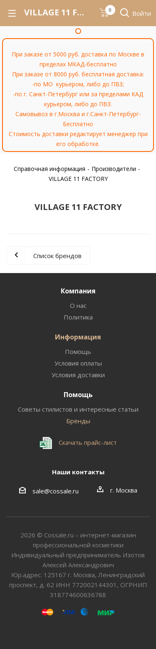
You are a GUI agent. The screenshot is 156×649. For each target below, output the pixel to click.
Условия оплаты (78, 363)
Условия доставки (78, 375)
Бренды (78, 421)
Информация (78, 337)
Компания (78, 290)
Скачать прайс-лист (87, 442)
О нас (78, 305)
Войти (141, 13)
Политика (78, 317)
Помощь (78, 351)
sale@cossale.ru (55, 491)
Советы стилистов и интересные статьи (78, 409)
